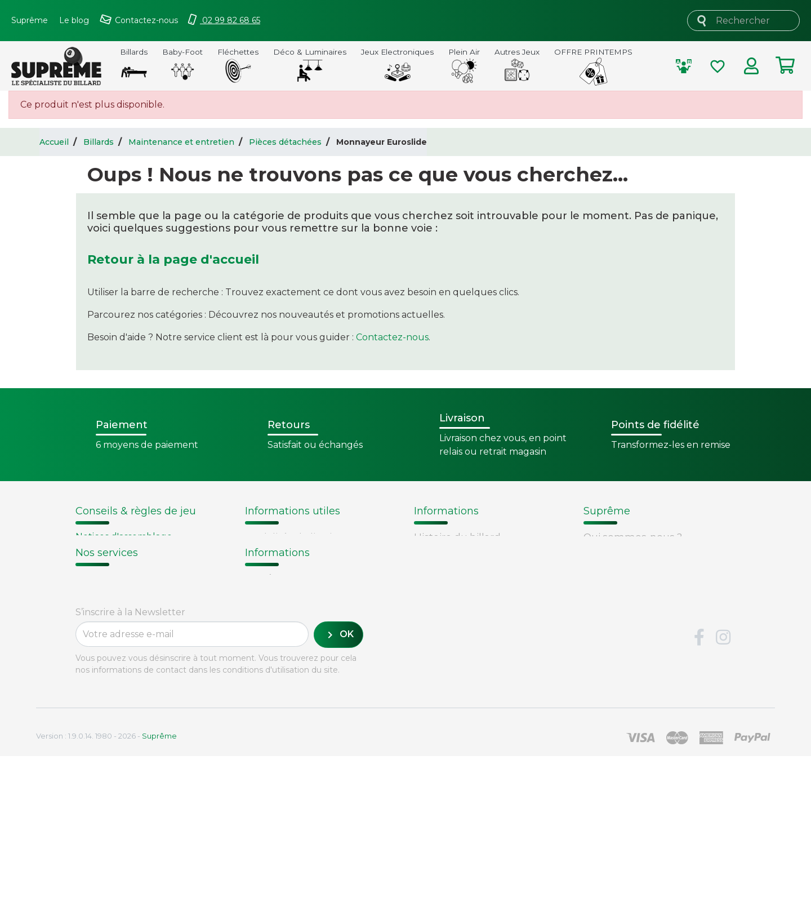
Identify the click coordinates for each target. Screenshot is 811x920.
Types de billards (455, 580)
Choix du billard (110, 550)
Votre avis (435, 608)
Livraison (96, 673)
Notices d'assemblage (123, 536)
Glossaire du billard (460, 594)
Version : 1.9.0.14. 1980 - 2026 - (106, 899)
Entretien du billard (120, 577)
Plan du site (612, 623)
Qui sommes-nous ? (632, 537)
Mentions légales (625, 594)
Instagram (723, 801)
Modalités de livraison (297, 537)
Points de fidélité (286, 551)
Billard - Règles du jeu (125, 590)
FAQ (85, 687)
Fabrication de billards (468, 551)
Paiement (99, 730)
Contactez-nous (392, 337)
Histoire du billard (457, 537)
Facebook (699, 801)
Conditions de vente (632, 565)
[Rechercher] (743, 20)
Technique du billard (465, 565)
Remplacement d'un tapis (134, 563)
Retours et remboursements (146, 702)
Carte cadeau (108, 716)
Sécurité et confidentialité (646, 580)
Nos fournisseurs (624, 551)
